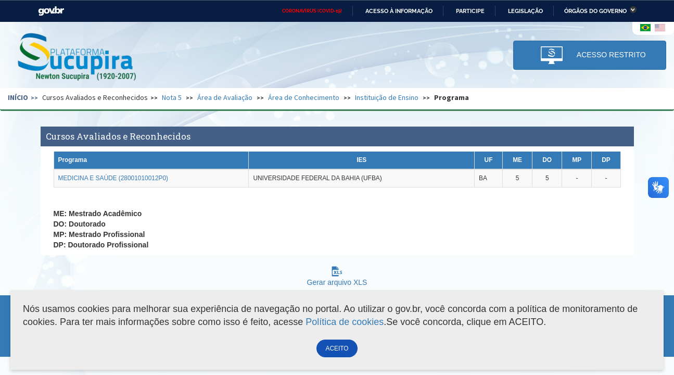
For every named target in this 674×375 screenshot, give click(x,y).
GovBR (51, 11)
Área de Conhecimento (303, 97)
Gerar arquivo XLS (337, 278)
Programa (451, 97)
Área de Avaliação (224, 97)
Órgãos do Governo (595, 11)
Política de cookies (345, 322)
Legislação (525, 11)
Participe (470, 11)
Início (18, 97)
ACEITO (336, 348)
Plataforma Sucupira (77, 58)
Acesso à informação (399, 11)
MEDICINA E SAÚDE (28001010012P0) (113, 178)
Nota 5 (172, 97)
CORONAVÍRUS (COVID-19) (312, 11)
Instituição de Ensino (386, 97)
